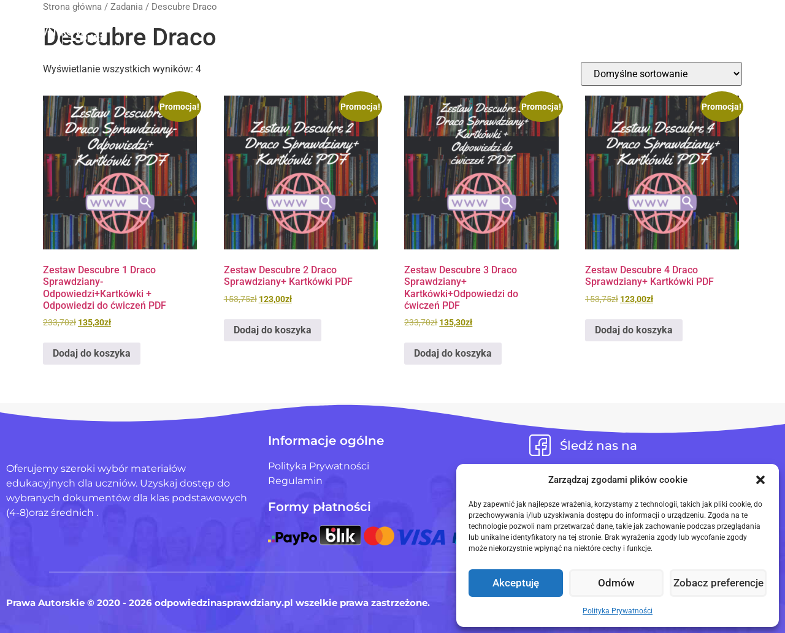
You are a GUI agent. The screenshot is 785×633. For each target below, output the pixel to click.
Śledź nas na (598, 445)
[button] (760, 480)
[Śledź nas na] (540, 445)
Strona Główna (289, 24)
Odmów (617, 583)
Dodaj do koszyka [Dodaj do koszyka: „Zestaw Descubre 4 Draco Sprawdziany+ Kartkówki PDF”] (634, 330)
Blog (501, 24)
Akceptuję (516, 583)
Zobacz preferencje (719, 583)
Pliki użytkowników (412, 24)
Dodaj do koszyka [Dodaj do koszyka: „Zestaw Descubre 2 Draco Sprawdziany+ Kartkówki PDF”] (273, 330)
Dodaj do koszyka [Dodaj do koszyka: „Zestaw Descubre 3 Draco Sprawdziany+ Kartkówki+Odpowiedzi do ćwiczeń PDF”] (453, 353)
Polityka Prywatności (618, 611)
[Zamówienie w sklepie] (661, 74)
